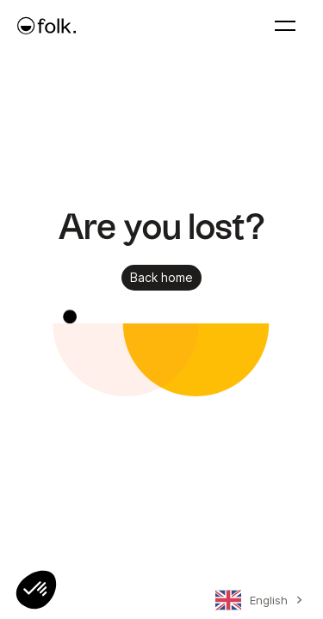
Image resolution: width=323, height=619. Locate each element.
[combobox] (256, 603)
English (251, 600)
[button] (36, 589)
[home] (46, 25)
